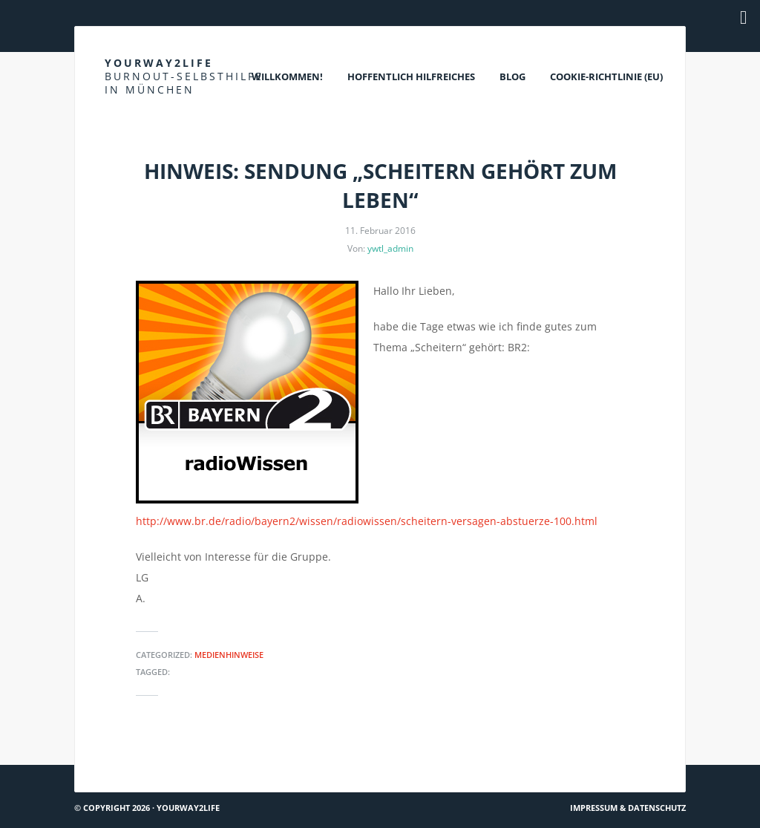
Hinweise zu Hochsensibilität (153, 758)
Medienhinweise (228, 654)
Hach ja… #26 (647, 758)
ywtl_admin (390, 248)
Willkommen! (287, 76)
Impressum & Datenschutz (628, 807)
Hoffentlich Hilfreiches (411, 76)
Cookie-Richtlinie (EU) (606, 76)
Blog (512, 76)
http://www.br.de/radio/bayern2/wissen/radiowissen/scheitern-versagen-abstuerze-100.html (366, 521)
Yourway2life (184, 76)
